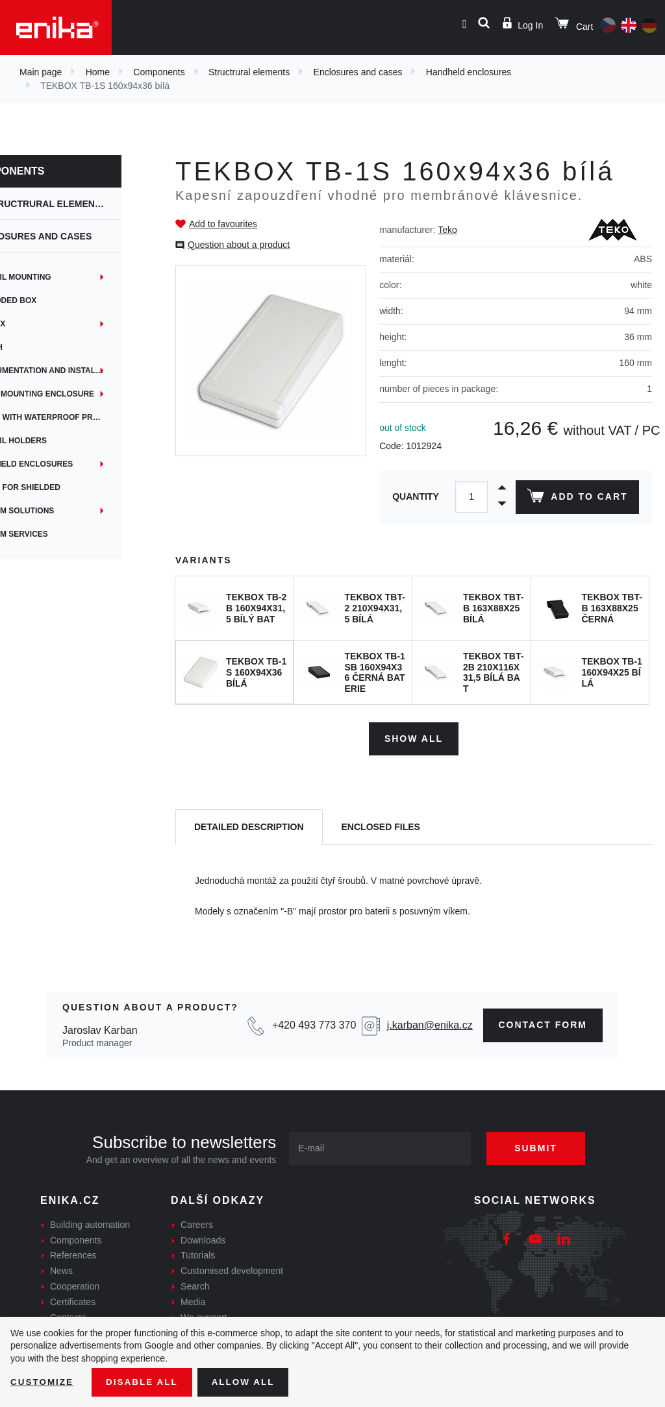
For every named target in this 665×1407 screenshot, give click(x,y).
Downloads (203, 1238)
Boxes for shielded (57, 487)
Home (98, 72)
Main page (40, 72)
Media (193, 1300)
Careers (197, 1223)
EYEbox (29, 323)
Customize (42, 1381)
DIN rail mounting (52, 277)
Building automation (90, 1223)
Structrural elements (249, 72)
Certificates (72, 1300)
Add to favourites (223, 224)
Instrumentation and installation (84, 370)
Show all (413, 736)
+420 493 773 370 (314, 1023)
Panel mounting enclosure (73, 393)
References (73, 1254)
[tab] (249, 826)
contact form (543, 1023)
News (61, 1269)
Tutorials (198, 1254)
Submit (540, 1147)
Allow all (248, 1381)
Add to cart (576, 498)
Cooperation (74, 1285)
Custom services (50, 534)
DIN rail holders (50, 440)
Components (158, 72)
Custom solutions (53, 510)
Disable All (145, 1381)
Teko (447, 230)
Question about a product (239, 244)
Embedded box (45, 300)
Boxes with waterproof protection (84, 417)
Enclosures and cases (358, 72)
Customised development (232, 1269)
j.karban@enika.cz (430, 1023)
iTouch (28, 347)
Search (195, 1285)
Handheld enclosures (469, 72)
